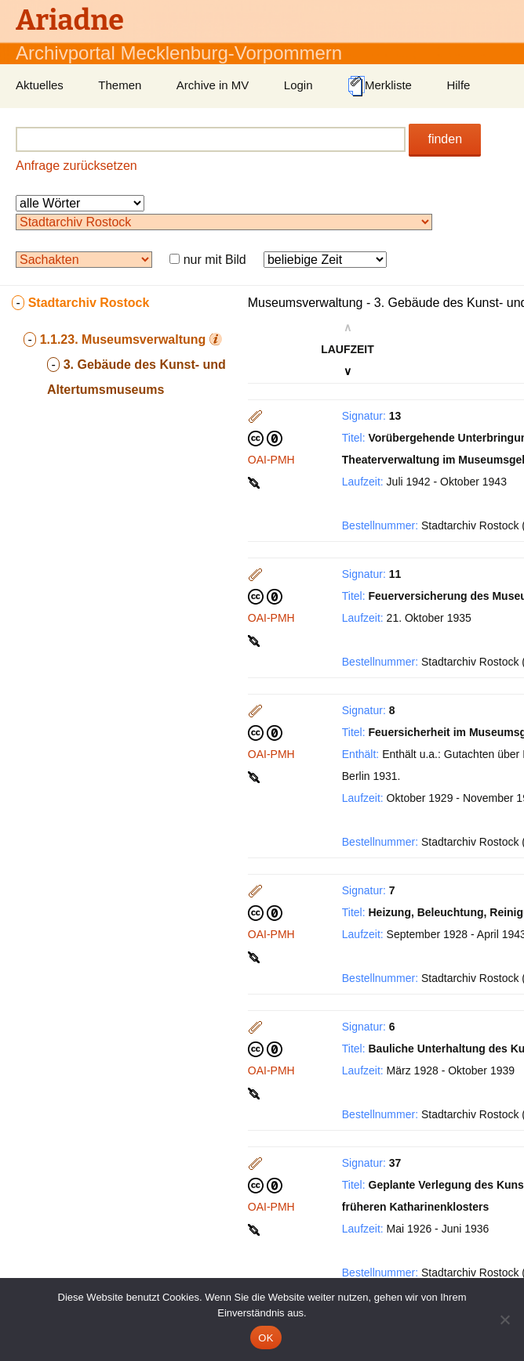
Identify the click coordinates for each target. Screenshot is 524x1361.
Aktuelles (40, 85)
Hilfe (458, 85)
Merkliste (380, 86)
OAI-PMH (271, 459)
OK (265, 1338)
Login (298, 85)
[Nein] (504, 1319)
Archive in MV (212, 85)
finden (445, 139)
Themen (119, 85)
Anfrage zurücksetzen (76, 165)
